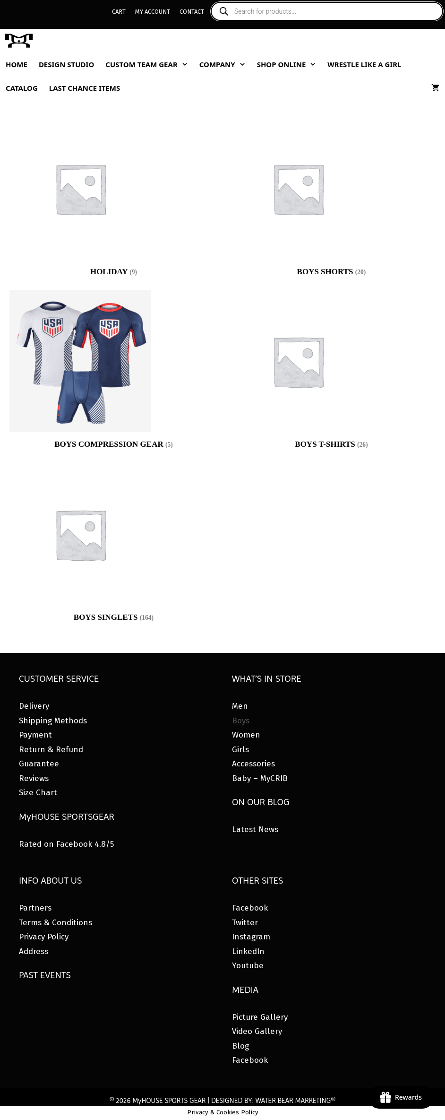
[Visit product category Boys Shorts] (331, 199)
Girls (240, 750)
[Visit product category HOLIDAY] (113, 199)
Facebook (250, 908)
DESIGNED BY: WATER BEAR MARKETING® (273, 1100)
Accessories (253, 764)
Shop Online (289, 64)
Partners (35, 908)
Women (246, 735)
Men (240, 706)
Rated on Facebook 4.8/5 (66, 844)
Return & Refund (51, 750)
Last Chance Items (84, 88)
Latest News (255, 829)
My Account (152, 11)
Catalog (22, 88)
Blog (240, 1046)
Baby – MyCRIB (260, 778)
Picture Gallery (260, 1017)
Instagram (251, 937)
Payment (35, 735)
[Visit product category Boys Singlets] (113, 545)
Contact (192, 11)
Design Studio (66, 64)
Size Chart (38, 793)
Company (225, 64)
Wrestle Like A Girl (364, 64)
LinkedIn (248, 951)
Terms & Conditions (55, 923)
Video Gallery (257, 1031)
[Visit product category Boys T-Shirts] (331, 372)
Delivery (34, 706)
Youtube (248, 966)
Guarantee (39, 764)
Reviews (34, 778)
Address (33, 951)
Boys (240, 721)
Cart (119, 11)
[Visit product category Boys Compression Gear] (113, 372)
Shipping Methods (53, 721)
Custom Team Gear (149, 64)
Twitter (245, 923)
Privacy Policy (43, 937)
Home (16, 64)
